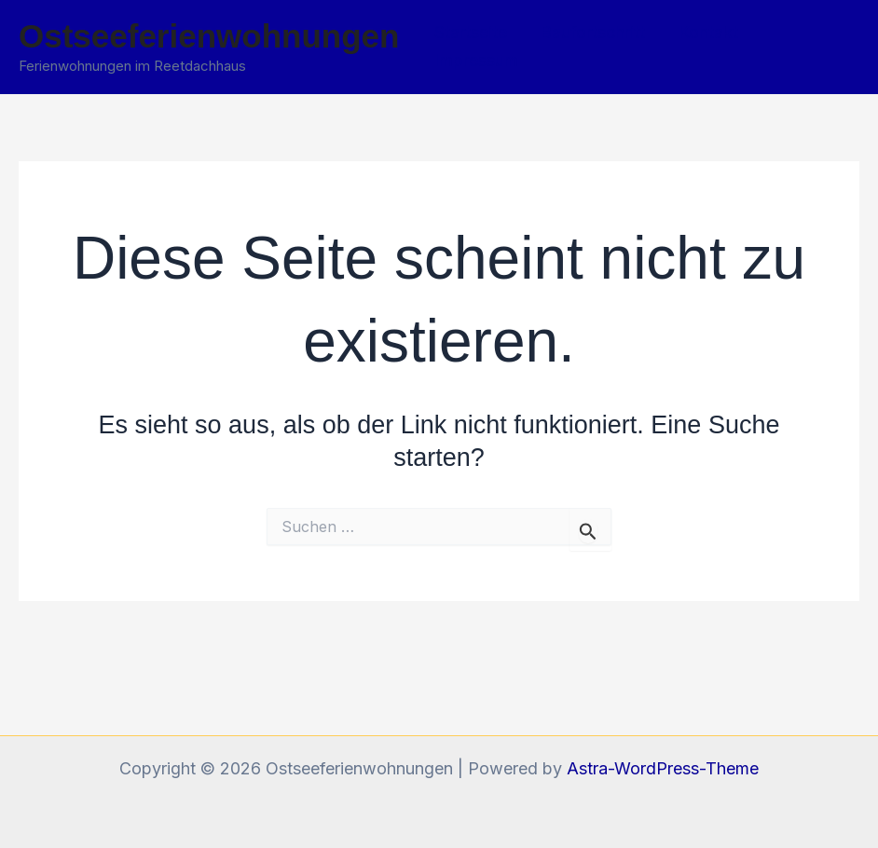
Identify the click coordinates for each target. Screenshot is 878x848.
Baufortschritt (593, 32)
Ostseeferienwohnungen (209, 36)
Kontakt (708, 32)
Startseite (470, 32)
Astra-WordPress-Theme (663, 768)
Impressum (476, 60)
